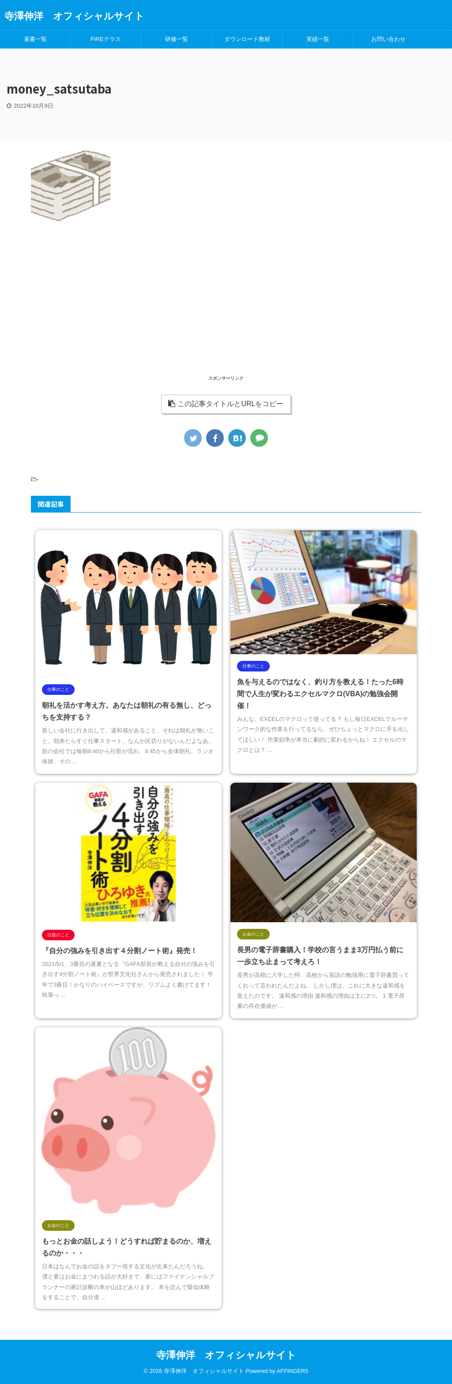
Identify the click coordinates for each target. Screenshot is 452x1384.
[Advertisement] (226, 311)
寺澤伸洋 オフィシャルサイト (74, 16)
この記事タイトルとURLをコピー (225, 403)
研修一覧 (176, 39)
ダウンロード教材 (247, 39)
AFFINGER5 (293, 1371)
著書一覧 (35, 39)
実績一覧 (317, 39)
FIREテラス (105, 39)
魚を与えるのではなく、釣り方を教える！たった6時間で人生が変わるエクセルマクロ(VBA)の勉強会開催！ (320, 693)
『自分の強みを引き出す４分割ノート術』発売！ (119, 950)
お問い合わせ (388, 39)
